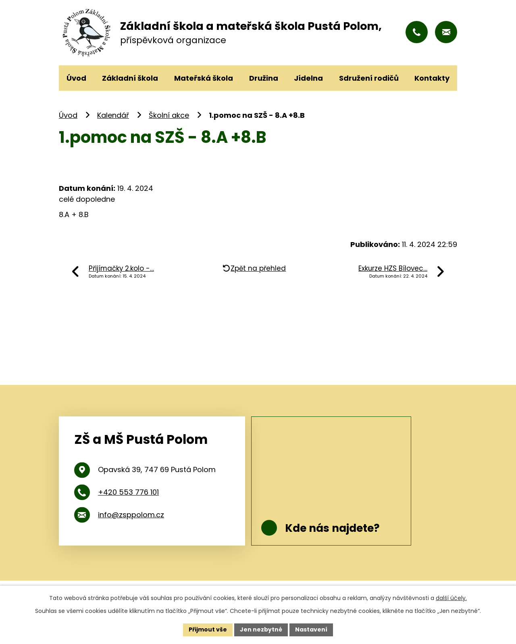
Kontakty (431, 78)
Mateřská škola (203, 78)
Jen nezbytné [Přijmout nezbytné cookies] (261, 629)
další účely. (451, 598)
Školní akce (169, 115)
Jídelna (308, 78)
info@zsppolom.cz (131, 515)
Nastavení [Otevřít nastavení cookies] (311, 629)
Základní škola (130, 78)
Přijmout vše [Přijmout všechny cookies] (208, 629)
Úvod (68, 115)
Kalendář (113, 115)
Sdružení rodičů (369, 78)
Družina (263, 78)
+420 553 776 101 (128, 492)
